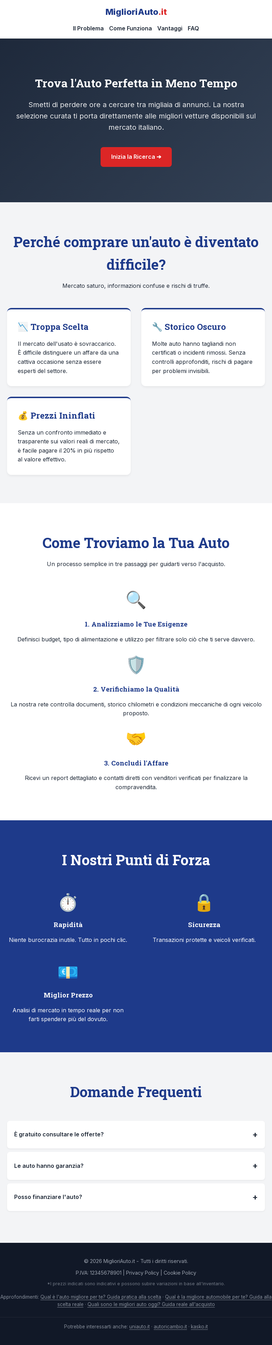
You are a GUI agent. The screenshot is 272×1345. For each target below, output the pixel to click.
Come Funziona (130, 28)
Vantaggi (169, 28)
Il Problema (88, 28)
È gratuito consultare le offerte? (136, 1134)
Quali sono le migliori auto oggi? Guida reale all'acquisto (151, 1304)
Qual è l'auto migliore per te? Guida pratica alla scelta (100, 1297)
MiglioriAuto (136, 12)
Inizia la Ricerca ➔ (136, 156)
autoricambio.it (170, 1326)
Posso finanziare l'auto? (136, 1197)
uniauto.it (139, 1326)
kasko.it (199, 1326)
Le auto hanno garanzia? (136, 1165)
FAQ (193, 28)
